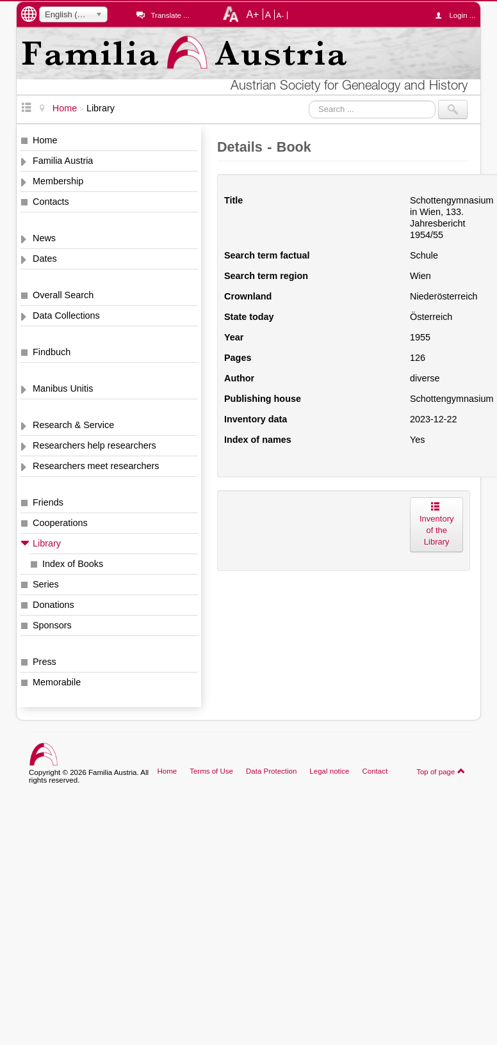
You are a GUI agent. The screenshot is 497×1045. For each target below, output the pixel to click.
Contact (374, 771)
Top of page (441, 771)
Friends (48, 502)
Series (46, 584)
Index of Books (72, 564)
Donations (53, 605)
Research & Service (73, 425)
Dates (45, 258)
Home (45, 140)
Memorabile (57, 682)
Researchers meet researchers (96, 466)
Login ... (458, 15)
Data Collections (66, 315)
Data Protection (271, 771)
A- (280, 15)
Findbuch (51, 352)
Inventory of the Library (436, 524)
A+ (252, 14)
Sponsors (52, 625)
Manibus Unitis (63, 388)
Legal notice (329, 771)
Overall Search (63, 295)
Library (47, 543)
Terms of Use (211, 771)
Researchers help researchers (94, 445)
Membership (58, 181)
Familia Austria (63, 161)
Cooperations (60, 523)
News (44, 238)
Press (44, 662)
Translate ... (170, 15)
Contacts (51, 201)
